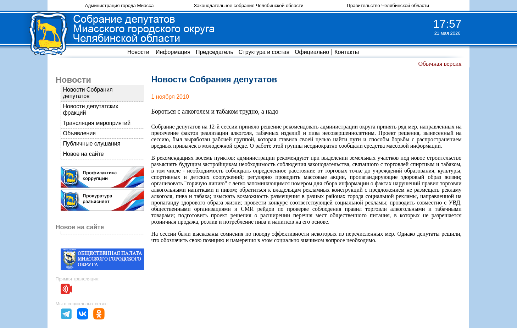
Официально (312, 52)
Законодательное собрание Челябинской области (249, 5)
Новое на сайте (83, 154)
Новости (138, 52)
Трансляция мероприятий (96, 123)
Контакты (346, 52)
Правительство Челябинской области (388, 5)
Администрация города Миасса (119, 5)
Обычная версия (439, 63)
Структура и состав (264, 52)
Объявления (79, 133)
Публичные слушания (91, 144)
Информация (173, 52)
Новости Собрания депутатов (87, 93)
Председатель (214, 52)
